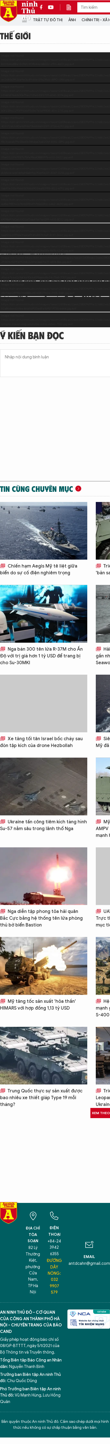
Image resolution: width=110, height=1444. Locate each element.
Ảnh (72, 20)
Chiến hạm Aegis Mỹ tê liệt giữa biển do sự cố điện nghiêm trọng (38, 569)
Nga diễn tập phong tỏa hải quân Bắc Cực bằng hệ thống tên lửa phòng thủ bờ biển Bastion (41, 918)
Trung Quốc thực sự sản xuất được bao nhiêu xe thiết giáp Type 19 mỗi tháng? (41, 1097)
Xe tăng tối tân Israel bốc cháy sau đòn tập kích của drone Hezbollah (41, 742)
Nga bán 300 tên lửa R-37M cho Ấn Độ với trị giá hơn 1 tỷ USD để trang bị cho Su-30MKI (41, 656)
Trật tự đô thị (48, 20)
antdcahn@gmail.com (89, 1263)
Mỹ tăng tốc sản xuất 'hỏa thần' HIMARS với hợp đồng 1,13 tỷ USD (38, 1005)
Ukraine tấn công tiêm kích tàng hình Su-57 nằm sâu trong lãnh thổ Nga (43, 825)
